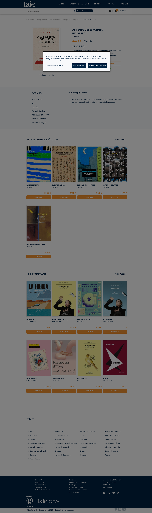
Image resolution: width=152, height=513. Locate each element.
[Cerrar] (107, 54)
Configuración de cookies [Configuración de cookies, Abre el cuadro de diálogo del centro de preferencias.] (54, 65)
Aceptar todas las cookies (97, 65)
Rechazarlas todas (79, 65)
